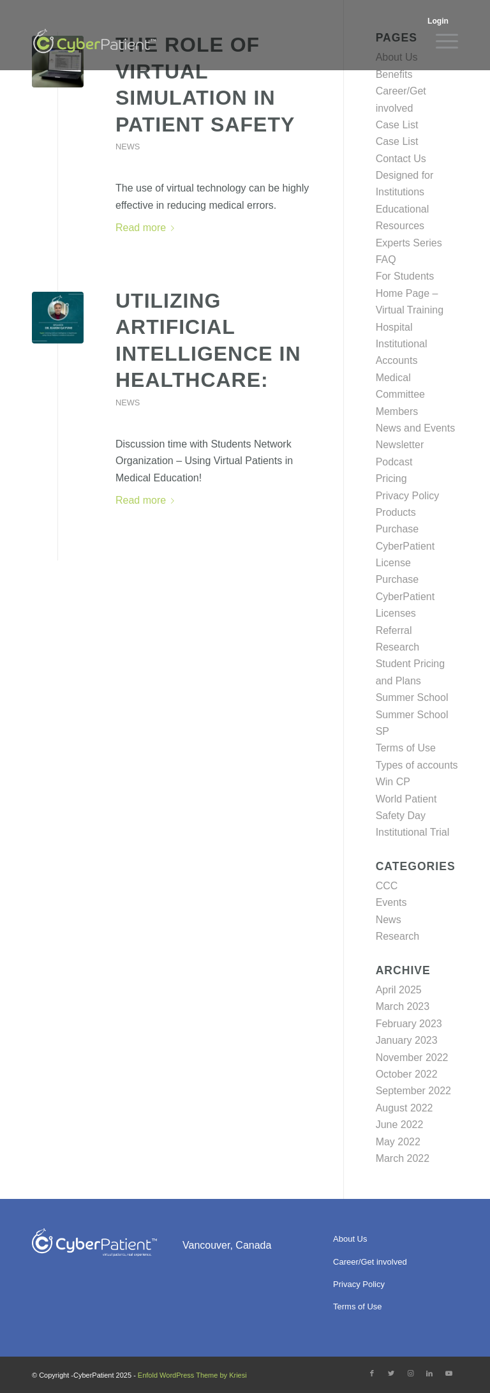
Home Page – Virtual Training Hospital (409, 310)
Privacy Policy (408, 495)
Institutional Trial (413, 832)
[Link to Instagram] (410, 1373)
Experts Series (409, 242)
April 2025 (399, 989)
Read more (147, 227)
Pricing (391, 478)
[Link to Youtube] (448, 1373)
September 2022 (413, 1090)
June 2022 (400, 1124)
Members (397, 411)
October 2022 (407, 1074)
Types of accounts (417, 765)
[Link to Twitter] (391, 1373)
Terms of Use (406, 747)
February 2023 (409, 1023)
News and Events (416, 428)
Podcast (394, 461)
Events (391, 902)
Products (396, 512)
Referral (394, 630)
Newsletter (400, 444)
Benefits (394, 74)
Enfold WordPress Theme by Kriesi (192, 1375)
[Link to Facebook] (372, 1373)
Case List (397, 124)
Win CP (393, 781)
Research (397, 647)
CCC (387, 885)
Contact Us (401, 158)
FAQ (386, 259)
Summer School (412, 697)
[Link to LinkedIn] (429, 1373)
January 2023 (407, 1040)
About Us (350, 1239)
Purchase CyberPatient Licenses (405, 596)
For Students (405, 276)
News (127, 146)
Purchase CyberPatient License (405, 545)
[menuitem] (439, 20)
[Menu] (440, 41)
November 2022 (412, 1057)
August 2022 (404, 1108)
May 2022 (398, 1141)
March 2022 (403, 1158)
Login (438, 21)
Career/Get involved (370, 1262)
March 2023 (403, 1006)
